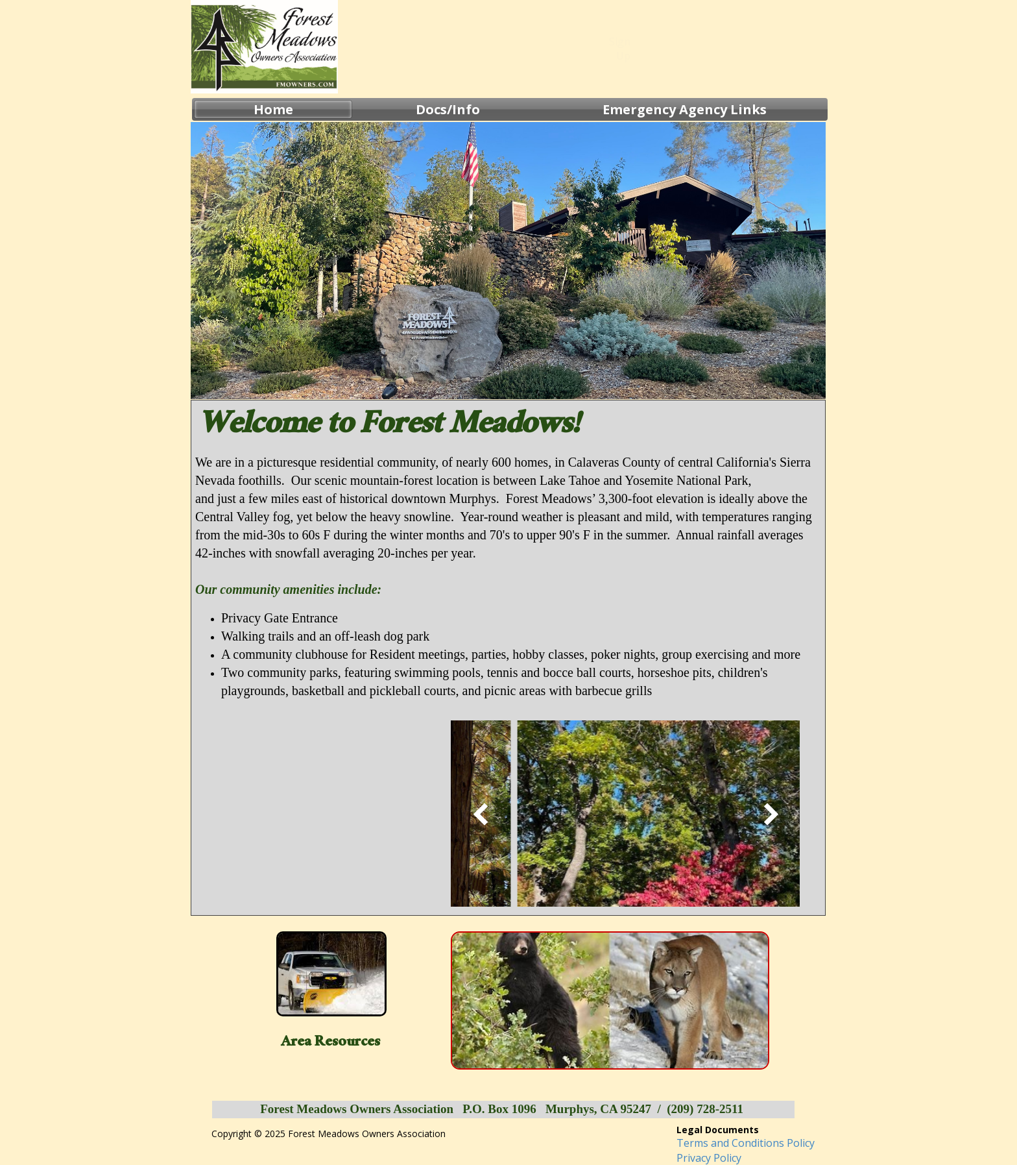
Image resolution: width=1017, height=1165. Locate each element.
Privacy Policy (708, 1158)
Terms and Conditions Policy (745, 1143)
